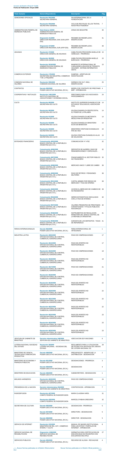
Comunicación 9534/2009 (49, 197)
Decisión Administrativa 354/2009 (52, 387)
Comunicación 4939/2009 (49, 173)
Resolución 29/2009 (47, 345)
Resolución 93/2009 (47, 129)
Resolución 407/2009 (47, 393)
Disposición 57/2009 (47, 46)
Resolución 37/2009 (47, 52)
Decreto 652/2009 (46, 229)
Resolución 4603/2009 (48, 235)
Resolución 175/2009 (47, 74)
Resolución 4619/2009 (48, 283)
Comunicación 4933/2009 (49, 141)
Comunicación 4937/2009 (49, 157)
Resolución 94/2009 (47, 135)
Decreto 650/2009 (46, 88)
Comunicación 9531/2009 (49, 181)
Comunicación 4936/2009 (49, 149)
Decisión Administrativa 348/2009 (52, 338)
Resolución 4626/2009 (48, 379)
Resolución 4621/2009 (48, 299)
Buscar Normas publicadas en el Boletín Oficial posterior (80, 448)
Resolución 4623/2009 (48, 315)
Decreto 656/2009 (46, 406)
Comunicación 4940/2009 (49, 189)
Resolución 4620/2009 (48, 291)
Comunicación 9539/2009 (49, 221)
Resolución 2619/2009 (48, 64)
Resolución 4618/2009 (48, 275)
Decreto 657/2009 (46, 412)
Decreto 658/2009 (46, 418)
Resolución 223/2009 (47, 424)
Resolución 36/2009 (47, 58)
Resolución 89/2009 (47, 102)
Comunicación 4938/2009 (49, 165)
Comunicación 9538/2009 (49, 213)
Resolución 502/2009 (47, 18)
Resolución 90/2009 (47, 110)
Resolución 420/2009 (47, 399)
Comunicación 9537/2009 (49, 205)
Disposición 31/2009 (47, 38)
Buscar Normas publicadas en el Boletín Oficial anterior (35, 448)
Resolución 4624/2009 (48, 323)
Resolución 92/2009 (47, 123)
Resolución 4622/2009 (48, 307)
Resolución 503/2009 (47, 24)
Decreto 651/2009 (46, 361)
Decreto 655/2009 (46, 440)
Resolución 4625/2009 (48, 331)
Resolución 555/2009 (47, 82)
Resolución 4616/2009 (48, 259)
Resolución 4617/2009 (48, 267)
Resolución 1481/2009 (48, 94)
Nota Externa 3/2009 (47, 30)
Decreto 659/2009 (46, 367)
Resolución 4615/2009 (48, 251)
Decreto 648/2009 (46, 373)
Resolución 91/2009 (47, 117)
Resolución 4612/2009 (48, 243)
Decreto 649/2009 (46, 353)
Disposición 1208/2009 (48, 432)
